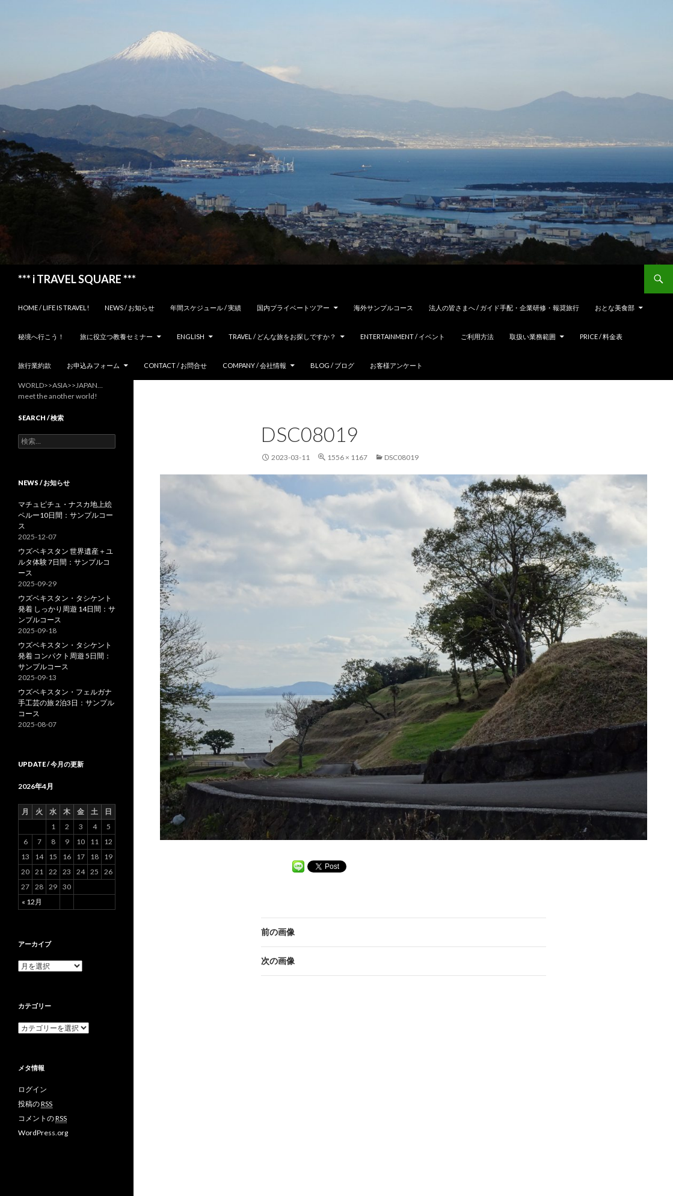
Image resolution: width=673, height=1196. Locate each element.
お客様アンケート (396, 365)
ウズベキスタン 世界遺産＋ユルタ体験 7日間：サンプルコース (65, 562)
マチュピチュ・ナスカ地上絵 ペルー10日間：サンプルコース (65, 515)
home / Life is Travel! (53, 307)
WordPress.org (43, 1132)
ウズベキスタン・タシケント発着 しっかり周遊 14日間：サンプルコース (66, 608)
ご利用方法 (477, 336)
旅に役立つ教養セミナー (116, 336)
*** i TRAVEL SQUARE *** (77, 279)
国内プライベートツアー (293, 307)
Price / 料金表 (601, 336)
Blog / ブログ (332, 365)
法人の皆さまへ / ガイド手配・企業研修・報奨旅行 (504, 307)
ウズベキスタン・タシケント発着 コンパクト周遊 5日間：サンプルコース (65, 655)
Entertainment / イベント (402, 336)
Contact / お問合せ (175, 365)
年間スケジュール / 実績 (205, 307)
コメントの (42, 1118)
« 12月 (32, 901)
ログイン (32, 1089)
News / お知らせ (130, 307)
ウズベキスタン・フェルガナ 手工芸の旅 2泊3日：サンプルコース (66, 702)
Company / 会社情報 (254, 365)
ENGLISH (190, 336)
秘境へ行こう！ (41, 336)
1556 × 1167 (347, 457)
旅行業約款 (34, 365)
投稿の (35, 1104)
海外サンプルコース (383, 307)
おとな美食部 (615, 307)
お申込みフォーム (93, 365)
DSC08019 (401, 457)
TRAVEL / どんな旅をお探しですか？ (282, 336)
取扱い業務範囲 (532, 336)
